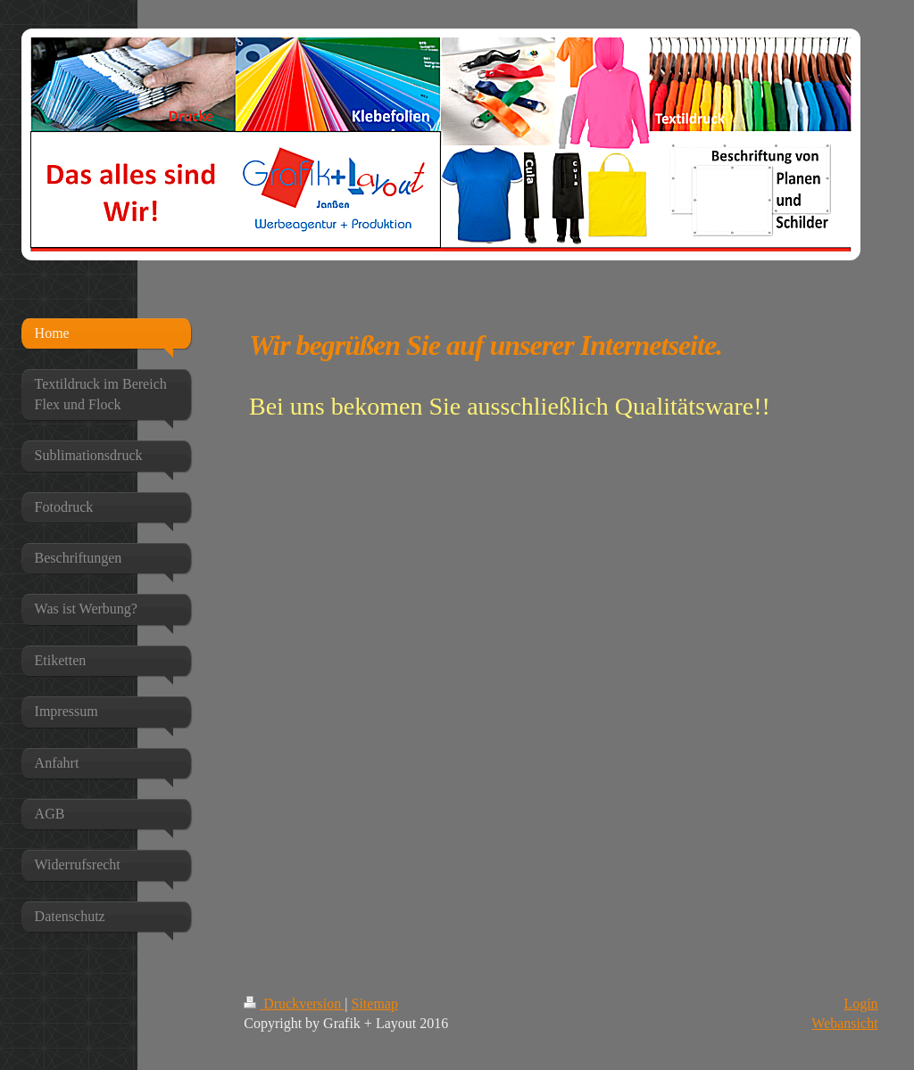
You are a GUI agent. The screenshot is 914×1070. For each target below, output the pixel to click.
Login (860, 1003)
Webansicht (844, 1023)
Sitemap (375, 1003)
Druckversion (294, 1003)
